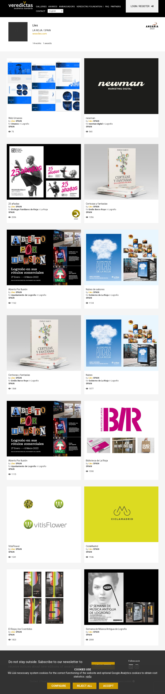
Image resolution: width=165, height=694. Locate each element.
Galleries (41, 6)
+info (88, 676)
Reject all (84, 685)
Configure (58, 685)
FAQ (107, 6)
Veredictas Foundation (89, 6)
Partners (116, 6)
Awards (52, 6)
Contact (40, 11)
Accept (108, 685)
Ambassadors (67, 6)
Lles (13, 121)
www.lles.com (39, 33)
